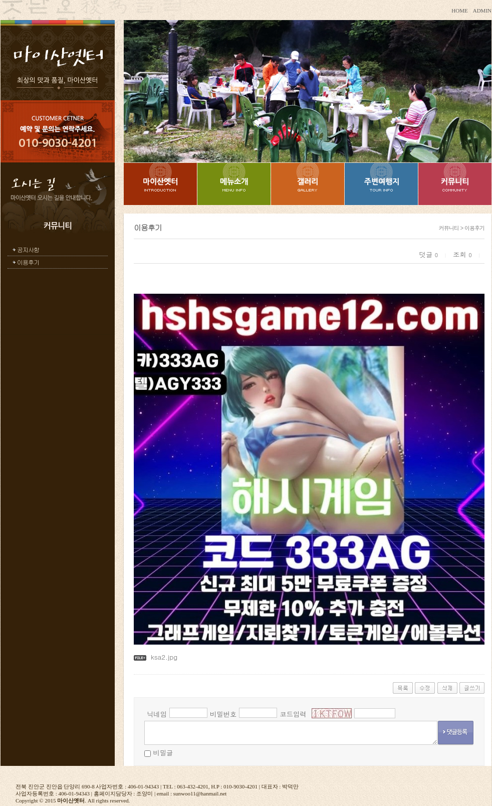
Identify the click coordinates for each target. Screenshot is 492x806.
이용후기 (28, 262)
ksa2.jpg (164, 657)
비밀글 (163, 752)
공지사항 (28, 249)
